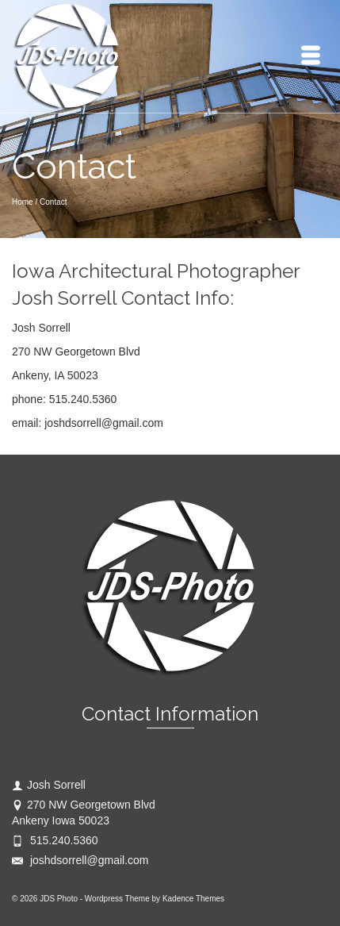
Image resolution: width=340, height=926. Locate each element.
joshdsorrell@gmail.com (80, 860)
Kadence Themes (193, 898)
